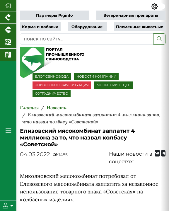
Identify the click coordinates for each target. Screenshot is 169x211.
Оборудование (87, 27)
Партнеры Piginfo (54, 15)
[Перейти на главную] (8, 5)
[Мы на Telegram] (163, 153)
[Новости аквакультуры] (8, 42)
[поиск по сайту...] (86, 39)
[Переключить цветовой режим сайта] (158, 6)
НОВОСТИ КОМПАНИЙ (96, 76)
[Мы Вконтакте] (157, 153)
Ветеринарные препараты (130, 15)
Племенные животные (139, 27)
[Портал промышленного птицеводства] (8, 17)
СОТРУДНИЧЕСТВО (51, 93)
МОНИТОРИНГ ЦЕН (114, 85)
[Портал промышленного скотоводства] (8, 30)
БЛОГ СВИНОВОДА (52, 76)
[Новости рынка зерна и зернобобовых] (8, 55)
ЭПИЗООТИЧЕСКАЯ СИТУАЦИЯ (61, 85)
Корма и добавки (40, 27)
